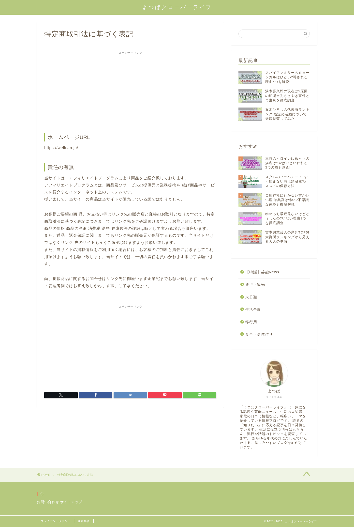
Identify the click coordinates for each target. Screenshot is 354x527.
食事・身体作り (259, 334)
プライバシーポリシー (55, 521)
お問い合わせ (48, 502)
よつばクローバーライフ (177, 7)
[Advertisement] (130, 91)
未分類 (251, 297)
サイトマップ (71, 502)
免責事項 (84, 521)
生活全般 (253, 309)
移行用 (251, 322)
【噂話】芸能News (262, 272)
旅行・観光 (255, 284)
